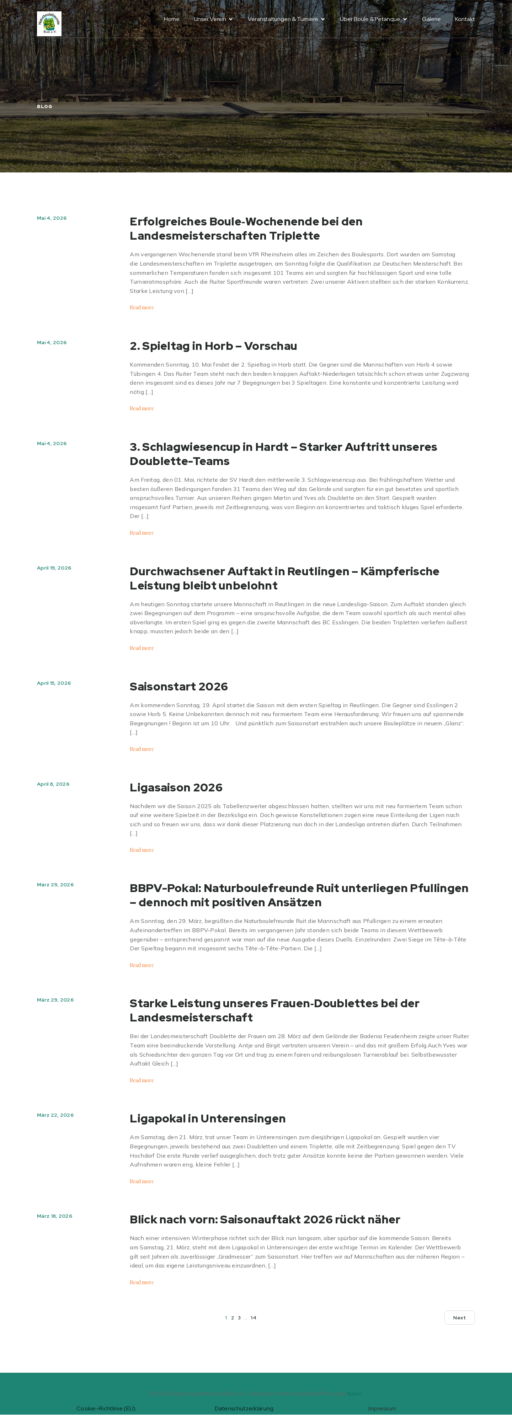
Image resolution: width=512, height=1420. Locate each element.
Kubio (354, 1393)
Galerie (431, 22)
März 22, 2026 (55, 1115)
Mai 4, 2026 (51, 218)
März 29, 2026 (55, 884)
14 (253, 1317)
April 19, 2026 (54, 568)
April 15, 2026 (54, 683)
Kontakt (465, 22)
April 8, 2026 (53, 784)
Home (172, 22)
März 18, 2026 (54, 1216)
